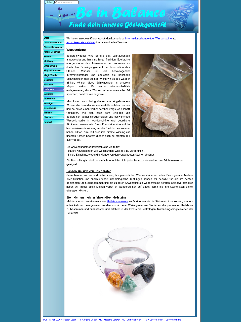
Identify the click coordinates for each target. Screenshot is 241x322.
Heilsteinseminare (117, 201)
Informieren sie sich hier (80, 42)
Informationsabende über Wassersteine (148, 38)
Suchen (49, 2)
